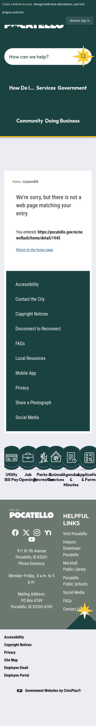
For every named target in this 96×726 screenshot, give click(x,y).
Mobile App (25, 373)
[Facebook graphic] (15, 532)
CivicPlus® (72, 690)
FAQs (20, 343)
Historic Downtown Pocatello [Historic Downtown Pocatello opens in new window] (72, 548)
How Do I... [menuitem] (21, 88)
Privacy (22, 388)
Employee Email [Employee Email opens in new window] (16, 667)
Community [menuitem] (29, 121)
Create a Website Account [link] (17, 4)
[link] (80, 20)
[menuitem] (48, 284)
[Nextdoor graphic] (48, 532)
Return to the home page (34, 250)
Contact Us (72, 609)
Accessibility (27, 284)
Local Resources (30, 358)
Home (16, 182)
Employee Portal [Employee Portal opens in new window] (16, 675)
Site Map (11, 660)
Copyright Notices (31, 314)
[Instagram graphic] (37, 532)
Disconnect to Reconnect (38, 329)
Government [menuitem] (72, 88)
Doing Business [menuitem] (62, 121)
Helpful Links (76, 519)
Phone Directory (31, 563)
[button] (83, 56)
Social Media (27, 417)
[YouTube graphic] (31, 539)
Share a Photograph (33, 402)
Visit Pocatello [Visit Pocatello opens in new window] (75, 533)
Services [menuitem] (46, 88)
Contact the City (30, 299)
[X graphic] (26, 532)
